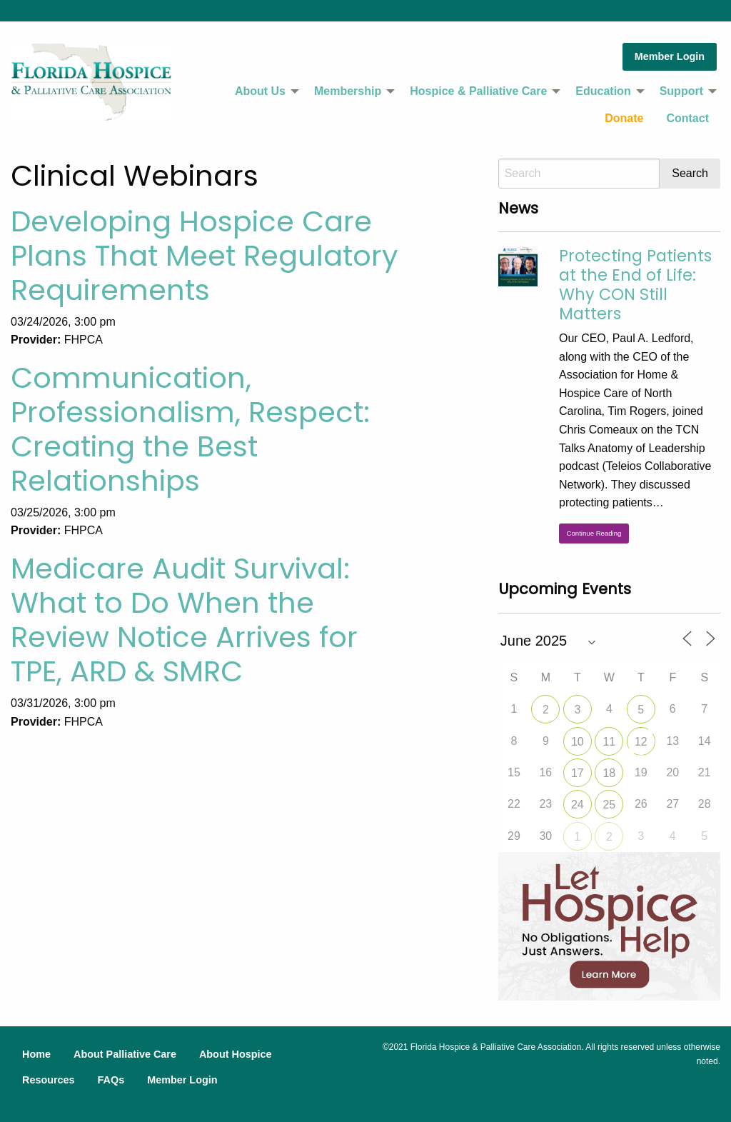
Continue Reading (594, 533)
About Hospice (235, 1054)
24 (577, 804)
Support (681, 91)
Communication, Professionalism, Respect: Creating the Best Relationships (190, 429)
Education (602, 91)
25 (609, 804)
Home (36, 1054)
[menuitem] (263, 91)
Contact (687, 118)
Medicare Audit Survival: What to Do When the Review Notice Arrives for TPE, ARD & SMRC (184, 620)
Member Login (670, 56)
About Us (260, 91)
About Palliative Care (125, 1054)
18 (609, 773)
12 (641, 742)
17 (577, 773)
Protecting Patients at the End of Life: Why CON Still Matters (635, 284)
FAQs (111, 1080)
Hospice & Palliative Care (478, 91)
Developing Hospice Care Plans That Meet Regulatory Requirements (204, 255)
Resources (48, 1080)
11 (609, 742)
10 (577, 742)
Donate (624, 118)
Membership (347, 91)
